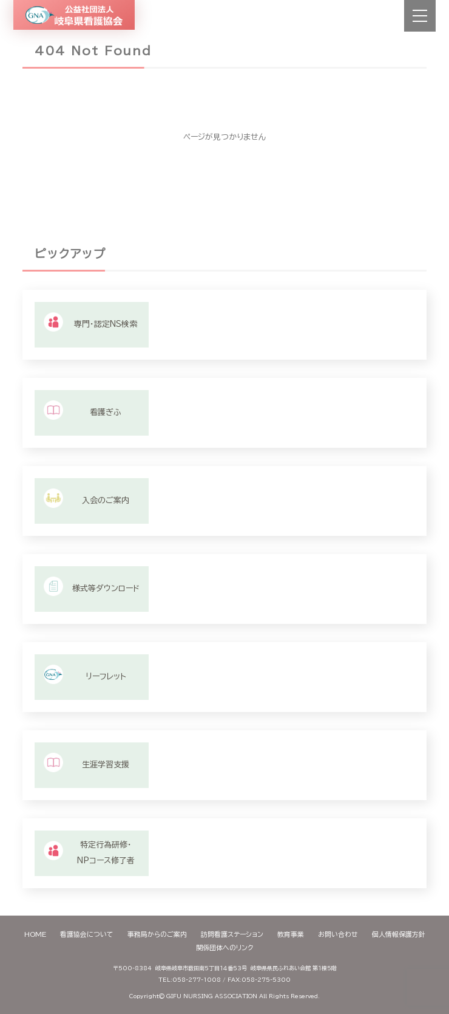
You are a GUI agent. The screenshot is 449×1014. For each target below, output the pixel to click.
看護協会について (86, 934)
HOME (35, 934)
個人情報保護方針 (398, 934)
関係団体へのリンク (224, 947)
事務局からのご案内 (157, 934)
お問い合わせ (338, 934)
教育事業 (290, 934)
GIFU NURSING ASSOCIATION (211, 996)
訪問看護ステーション (232, 934)
